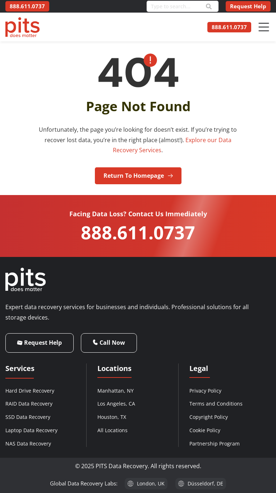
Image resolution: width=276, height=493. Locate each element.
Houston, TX (111, 416)
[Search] (208, 6)
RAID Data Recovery (28, 403)
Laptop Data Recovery (31, 430)
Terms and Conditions (216, 403)
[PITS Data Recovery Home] (22, 27)
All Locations (112, 430)
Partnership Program (214, 443)
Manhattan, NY (115, 390)
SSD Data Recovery (27, 416)
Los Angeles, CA (116, 403)
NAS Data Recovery (28, 443)
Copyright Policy (208, 416)
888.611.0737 (138, 232)
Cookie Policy (204, 430)
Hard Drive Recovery (29, 390)
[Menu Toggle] (264, 27)
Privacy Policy (205, 390)
